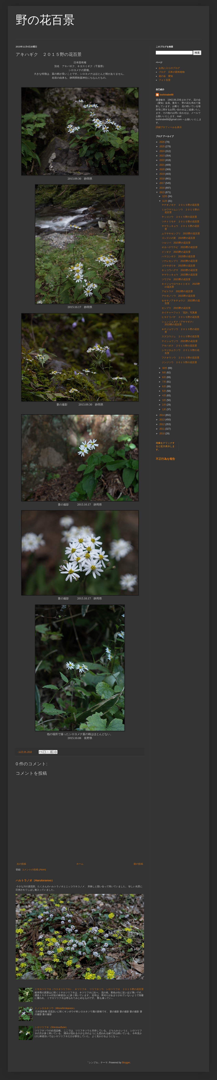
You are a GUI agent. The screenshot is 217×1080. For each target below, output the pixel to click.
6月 (164, 386)
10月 (165, 368)
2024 (162, 151)
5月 (164, 391)
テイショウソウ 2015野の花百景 (180, 341)
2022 (162, 160)
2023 (162, 155)
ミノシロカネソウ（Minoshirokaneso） (55, 1008)
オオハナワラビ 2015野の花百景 (180, 247)
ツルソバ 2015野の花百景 (176, 242)
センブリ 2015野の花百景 (176, 308)
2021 (162, 165)
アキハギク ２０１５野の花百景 (179, 345)
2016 (162, 187)
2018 (162, 178)
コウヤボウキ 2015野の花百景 (178, 265)
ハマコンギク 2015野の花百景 (178, 256)
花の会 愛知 (166, 76)
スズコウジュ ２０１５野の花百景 (180, 336)
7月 (164, 381)
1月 (164, 409)
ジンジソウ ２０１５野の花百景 (179, 362)
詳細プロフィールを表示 (169, 127)
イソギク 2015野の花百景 (176, 252)
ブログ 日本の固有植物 (172, 72)
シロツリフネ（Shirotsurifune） (51, 1027)
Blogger (126, 1062)
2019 (162, 174)
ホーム (79, 864)
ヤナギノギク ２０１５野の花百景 (180, 205)
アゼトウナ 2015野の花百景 (177, 291)
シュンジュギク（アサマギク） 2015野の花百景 (179, 323)
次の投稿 (21, 864)
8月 (164, 377)
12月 (165, 196)
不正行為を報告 (165, 458)
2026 (162, 142)
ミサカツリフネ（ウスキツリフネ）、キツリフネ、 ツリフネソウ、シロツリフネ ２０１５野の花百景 (89, 989)
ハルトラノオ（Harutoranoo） (35, 880)
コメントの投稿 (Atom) (34, 869)
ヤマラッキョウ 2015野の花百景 (180, 274)
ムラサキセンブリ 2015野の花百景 (181, 233)
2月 (164, 404)
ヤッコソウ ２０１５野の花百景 (179, 216)
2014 (162, 415)
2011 (162, 428)
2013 (162, 419)
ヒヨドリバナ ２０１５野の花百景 (180, 317)
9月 (164, 372)
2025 (162, 146)
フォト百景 (164, 80)
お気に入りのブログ (169, 68)
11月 (165, 201)
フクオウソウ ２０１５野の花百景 (180, 357)
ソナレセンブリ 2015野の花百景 (180, 261)
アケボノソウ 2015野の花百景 (178, 296)
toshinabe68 (166, 94)
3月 (164, 400)
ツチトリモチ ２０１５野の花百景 (180, 221)
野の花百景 (45, 19)
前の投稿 (138, 864)
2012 (162, 424)
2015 (162, 192)
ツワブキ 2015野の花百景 (176, 279)
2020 (162, 169)
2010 (162, 433)
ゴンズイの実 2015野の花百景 (178, 238)
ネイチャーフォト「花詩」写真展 (179, 312)
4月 (164, 395)
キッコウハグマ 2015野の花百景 (180, 270)
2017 (162, 183)
